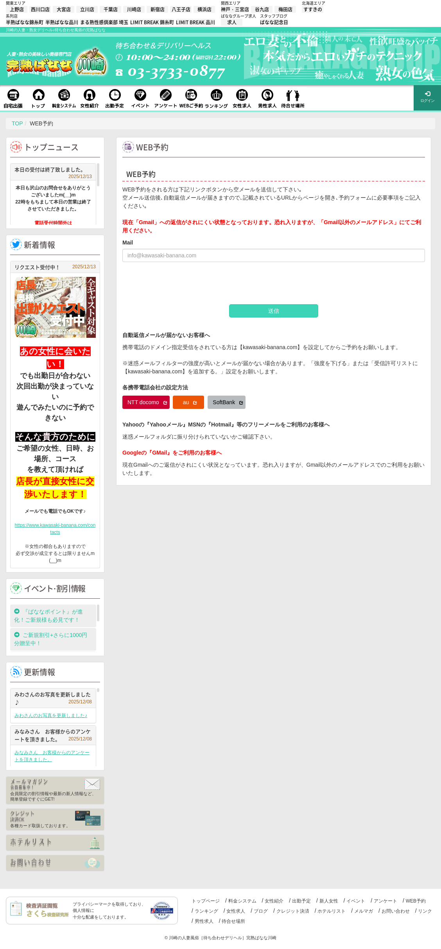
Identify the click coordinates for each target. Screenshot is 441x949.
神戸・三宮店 (235, 9)
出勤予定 (301, 901)
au (190, 402)
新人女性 (328, 901)
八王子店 (181, 9)
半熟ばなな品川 (61, 22)
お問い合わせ (396, 911)
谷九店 (262, 9)
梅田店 (285, 9)
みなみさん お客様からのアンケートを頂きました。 (53, 735)
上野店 (17, 9)
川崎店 (134, 9)
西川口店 (40, 9)
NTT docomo (147, 402)
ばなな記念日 (274, 22)
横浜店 (204, 9)
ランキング (206, 911)
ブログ (261, 911)
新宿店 (158, 9)
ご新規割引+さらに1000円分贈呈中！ (50, 639)
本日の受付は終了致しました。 (53, 170)
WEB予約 (416, 901)
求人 (232, 22)
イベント (355, 901)
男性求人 (204, 921)
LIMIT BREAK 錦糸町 (152, 22)
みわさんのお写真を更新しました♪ (53, 698)
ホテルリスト (331, 911)
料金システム (242, 901)
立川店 (87, 9)
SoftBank (228, 402)
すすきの (312, 9)
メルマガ (363, 911)
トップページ (206, 901)
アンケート (385, 901)
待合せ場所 (233, 921)
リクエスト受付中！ (55, 267)
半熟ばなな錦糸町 (24, 22)
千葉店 (111, 9)
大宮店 (64, 9)
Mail (127, 242)
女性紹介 (274, 901)
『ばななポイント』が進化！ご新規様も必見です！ (48, 615)
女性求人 (235, 911)
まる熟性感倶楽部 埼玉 (104, 22)
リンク (425, 911)
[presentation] (181, 283)
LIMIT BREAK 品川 (195, 22)
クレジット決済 (292, 911)
